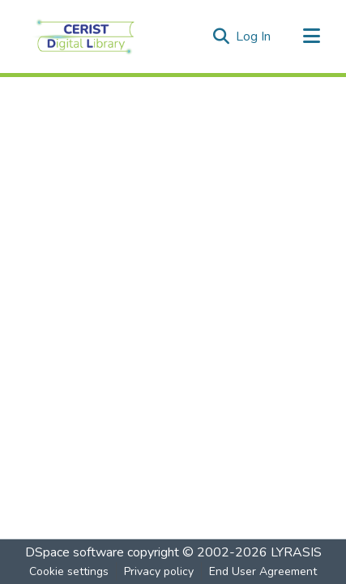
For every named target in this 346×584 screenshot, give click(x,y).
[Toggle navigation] (311, 36)
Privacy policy (159, 571)
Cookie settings (69, 571)
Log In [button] (254, 36)
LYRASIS (296, 552)
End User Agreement (263, 571)
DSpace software (74, 552)
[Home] (85, 36)
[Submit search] (221, 36)
